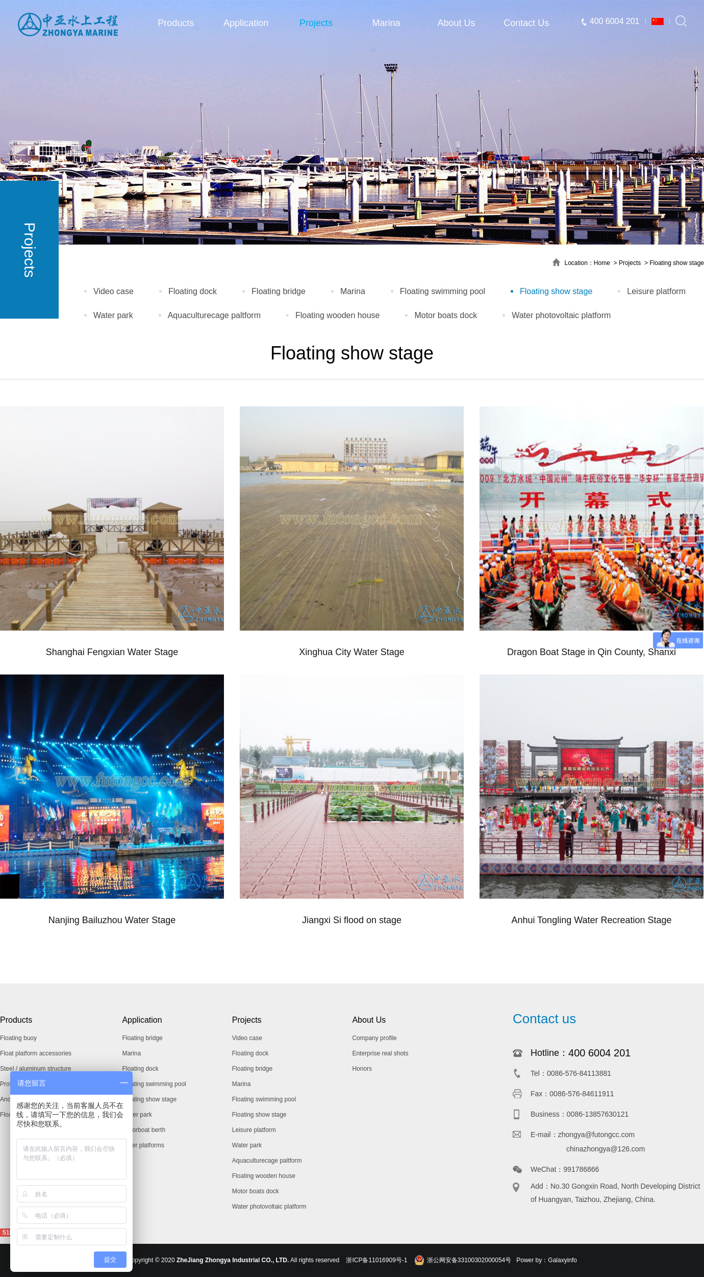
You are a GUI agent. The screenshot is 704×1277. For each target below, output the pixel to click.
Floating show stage (676, 263)
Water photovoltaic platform (561, 315)
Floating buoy (18, 1038)
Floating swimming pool (442, 291)
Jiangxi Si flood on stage (351, 920)
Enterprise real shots (380, 1053)
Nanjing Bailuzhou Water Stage (111, 920)
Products (176, 23)
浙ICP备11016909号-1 (376, 1260)
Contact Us (526, 23)
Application (245, 23)
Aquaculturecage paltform (214, 315)
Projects (316, 23)
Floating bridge (279, 291)
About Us (456, 23)
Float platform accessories (35, 1053)
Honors (362, 1068)
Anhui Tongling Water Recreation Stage (591, 920)
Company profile (374, 1038)
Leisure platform (656, 291)
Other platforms (143, 1145)
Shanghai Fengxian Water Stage (112, 652)
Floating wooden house (337, 315)
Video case (113, 291)
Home (602, 263)
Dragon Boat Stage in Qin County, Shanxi (591, 652)
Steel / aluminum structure (35, 1068)
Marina (386, 23)
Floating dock (192, 291)
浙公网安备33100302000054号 (469, 1260)
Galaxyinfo (562, 1260)
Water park (113, 315)
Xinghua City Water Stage (351, 652)
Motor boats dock (445, 315)
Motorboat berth (143, 1130)
